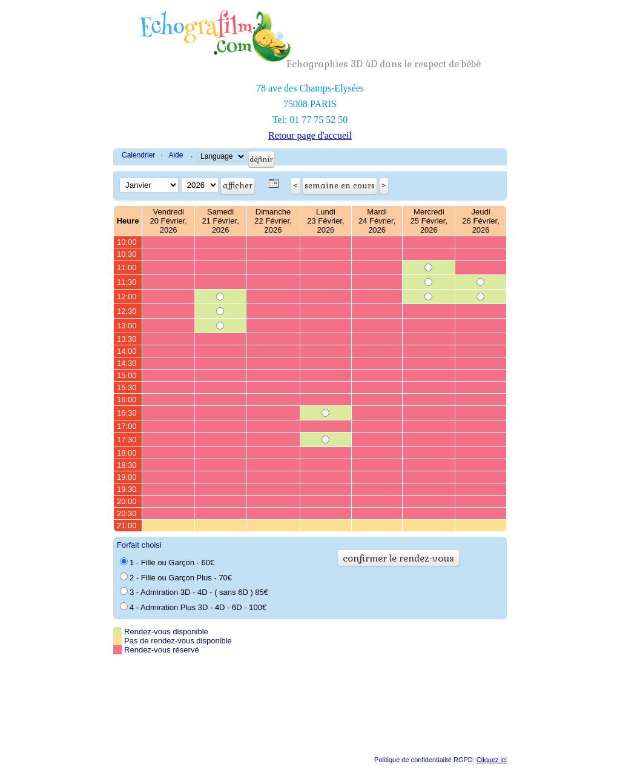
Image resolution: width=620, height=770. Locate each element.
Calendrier (138, 155)
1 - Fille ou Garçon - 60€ (167, 562)
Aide (175, 155)
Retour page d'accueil (310, 135)
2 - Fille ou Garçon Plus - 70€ (176, 577)
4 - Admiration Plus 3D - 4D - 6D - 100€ (193, 607)
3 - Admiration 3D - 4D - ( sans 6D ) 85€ (194, 592)
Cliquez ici (492, 759)
